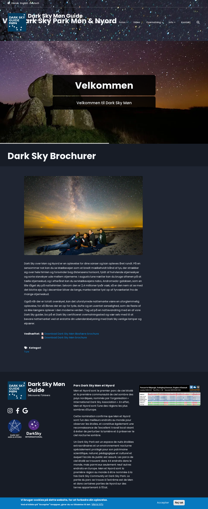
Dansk (15, 3)
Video (136, 22)
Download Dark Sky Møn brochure (65, 337)
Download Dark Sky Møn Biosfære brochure (71, 334)
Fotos (123, 23)
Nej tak (179, 502)
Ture (26, 351)
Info (172, 23)
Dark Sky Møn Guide (55, 16)
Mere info (97, 504)
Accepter (163, 502)
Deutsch (34, 3)
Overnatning (154, 23)
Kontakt (185, 22)
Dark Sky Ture (104, 23)
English (24, 3)
